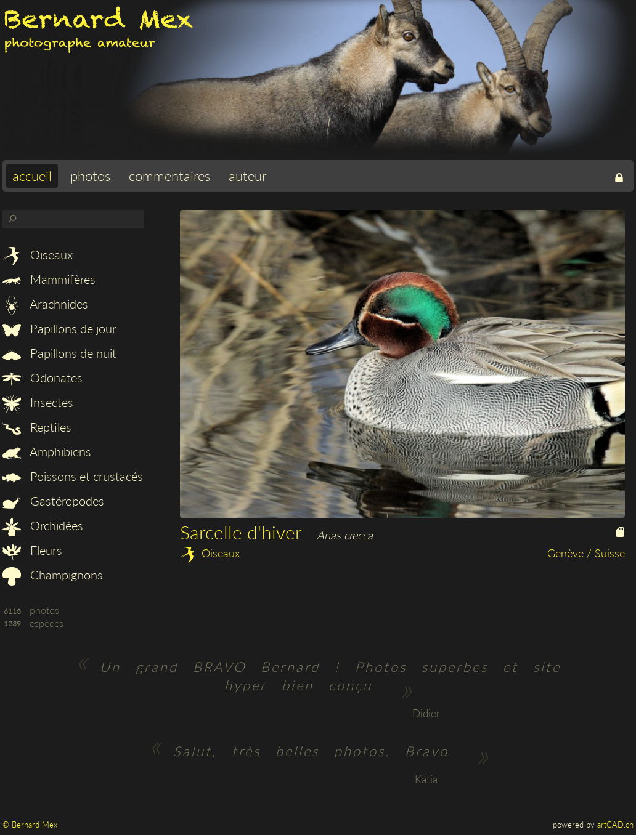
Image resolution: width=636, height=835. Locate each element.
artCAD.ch (615, 824)
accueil (32, 175)
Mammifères (49, 279)
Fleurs (32, 550)
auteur (248, 175)
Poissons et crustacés (72, 476)
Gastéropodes (53, 500)
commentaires (169, 175)
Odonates (42, 377)
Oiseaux (37, 254)
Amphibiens (46, 451)
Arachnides (45, 303)
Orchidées (42, 525)
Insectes (37, 402)
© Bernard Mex (29, 824)
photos (90, 175)
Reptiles (36, 426)
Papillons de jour (59, 328)
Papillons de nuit (59, 352)
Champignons (52, 574)
